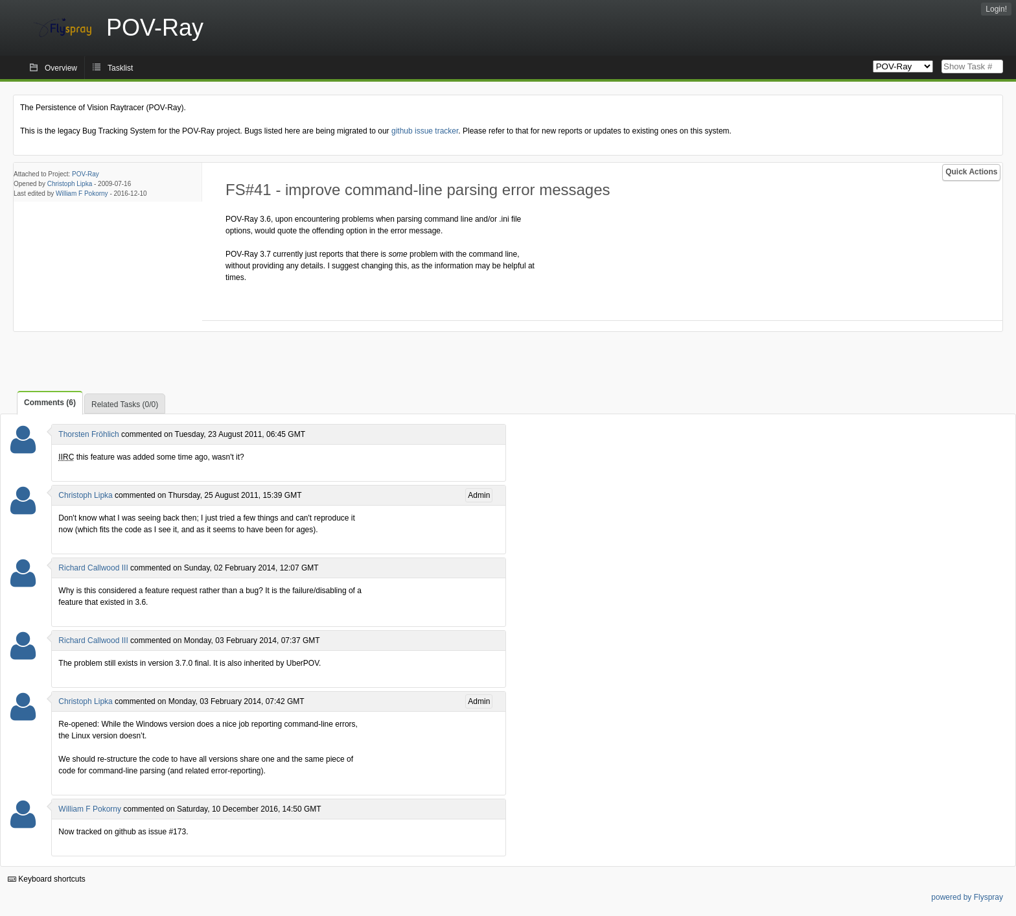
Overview (61, 68)
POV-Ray (85, 174)
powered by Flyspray (967, 897)
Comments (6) (50, 402)
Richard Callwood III (93, 567)
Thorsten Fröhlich (88, 434)
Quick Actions (971, 171)
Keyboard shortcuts (47, 879)
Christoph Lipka (69, 183)
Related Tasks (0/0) (124, 404)
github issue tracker (424, 130)
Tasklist (120, 68)
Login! (996, 9)
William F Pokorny (82, 193)
